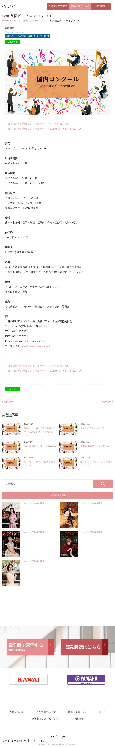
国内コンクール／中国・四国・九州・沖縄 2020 (29, 37)
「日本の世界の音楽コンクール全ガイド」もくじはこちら (37, 124)
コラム (101, 712)
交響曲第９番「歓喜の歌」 (47, 719)
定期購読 (101, 6)
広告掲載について (80, 6)
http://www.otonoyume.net (35, 346)
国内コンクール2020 (33, 21)
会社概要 (78, 719)
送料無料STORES (57, 6)
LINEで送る (12, 43)
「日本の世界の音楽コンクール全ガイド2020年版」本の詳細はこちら (43, 129)
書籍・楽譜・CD (77, 712)
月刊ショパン (18, 712)
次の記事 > (107, 402)
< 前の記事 (7, 402)
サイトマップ (38, 742)
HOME (5, 21)
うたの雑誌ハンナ (46, 712)
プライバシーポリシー (14, 742)
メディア (15, 21)
